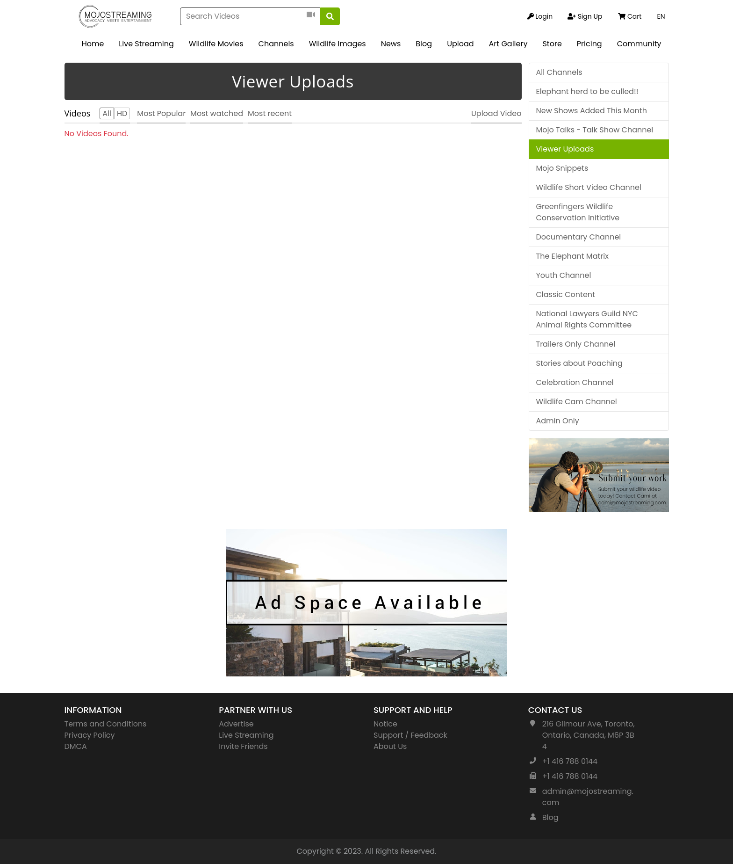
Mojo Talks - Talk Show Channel (595, 129)
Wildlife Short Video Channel (588, 187)
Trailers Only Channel (576, 344)
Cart (629, 16)
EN (661, 16)
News (391, 43)
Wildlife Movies (216, 43)
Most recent (270, 113)
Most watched (216, 113)
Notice (385, 724)
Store (551, 43)
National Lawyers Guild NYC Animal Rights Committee (587, 319)
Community (639, 43)
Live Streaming (146, 43)
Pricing (589, 43)
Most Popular (161, 113)
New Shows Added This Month (591, 110)
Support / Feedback (410, 735)
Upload (460, 43)
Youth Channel (563, 275)
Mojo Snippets (562, 168)
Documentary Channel (578, 237)
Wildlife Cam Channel (576, 401)
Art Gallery (508, 43)
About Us (390, 746)
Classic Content (565, 294)
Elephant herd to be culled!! (587, 91)
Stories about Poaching (579, 363)
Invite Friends (243, 746)
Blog (424, 43)
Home (93, 43)
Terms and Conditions (106, 724)
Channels (276, 43)
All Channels (559, 72)
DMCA (76, 746)
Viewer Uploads (565, 149)
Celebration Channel (575, 382)
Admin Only (557, 420)
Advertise (236, 724)
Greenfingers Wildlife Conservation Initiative (578, 212)
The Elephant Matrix (572, 256)
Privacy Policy (90, 735)
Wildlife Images (337, 43)
